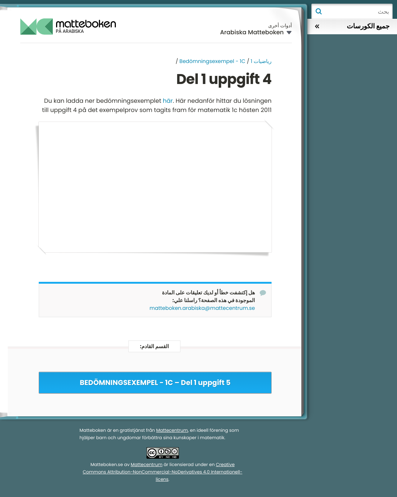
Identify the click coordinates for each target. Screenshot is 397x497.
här (168, 101)
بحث (318, 11)
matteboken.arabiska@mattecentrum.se (202, 308)
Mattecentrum (172, 431)
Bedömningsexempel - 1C (212, 61)
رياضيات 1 (261, 61)
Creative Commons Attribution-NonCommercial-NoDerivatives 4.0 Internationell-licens (162, 472)
